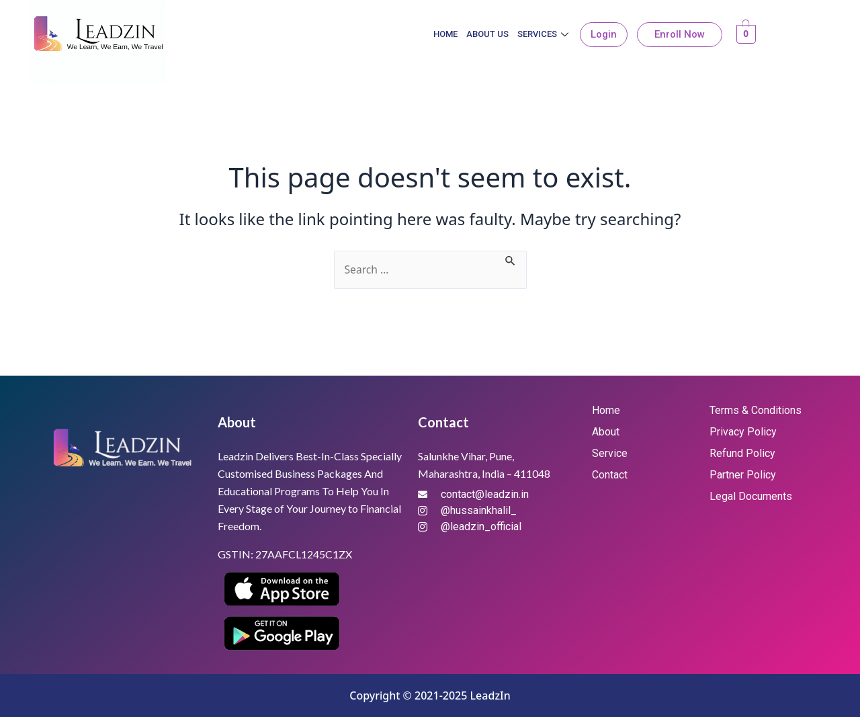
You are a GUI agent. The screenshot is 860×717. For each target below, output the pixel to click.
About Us (487, 34)
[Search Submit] (512, 259)
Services (544, 34)
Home (445, 34)
